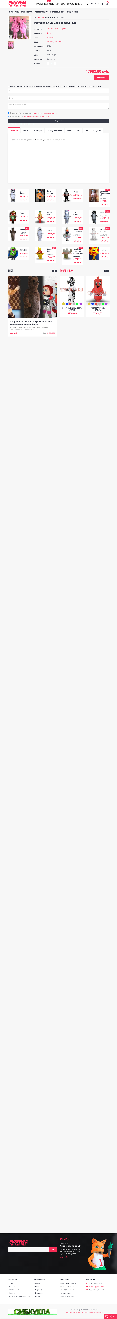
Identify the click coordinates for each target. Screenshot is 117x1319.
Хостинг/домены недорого (19, 1296)
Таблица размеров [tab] (54, 131)
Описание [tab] (14, 131)
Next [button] (56, 271)
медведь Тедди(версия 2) (106, 193)
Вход (37, 1287)
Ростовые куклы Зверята (22, 12)
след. (76, 12)
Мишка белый (103, 231)
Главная (39, 4)
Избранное (39, 1293)
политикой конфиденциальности (45, 113)
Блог (57, 4)
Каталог (12, 1293)
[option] (32, 306)
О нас (63, 4)
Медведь (23, 230)
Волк (75, 192)
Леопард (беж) (50, 213)
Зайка (49, 231)
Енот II (103, 212)
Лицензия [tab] (97, 131)
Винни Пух (49, 250)
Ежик (22, 213)
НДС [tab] (86, 131)
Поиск (37, 1296)
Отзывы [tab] (26, 131)
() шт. (110, 1316)
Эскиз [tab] (69, 131)
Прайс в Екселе (67, 1296)
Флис (49, 33)
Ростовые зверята (68, 1283)
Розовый (50, 37)
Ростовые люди (67, 1287)
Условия (12, 1287)
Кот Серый (76, 213)
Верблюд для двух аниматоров (78, 251)
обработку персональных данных (36, 117)
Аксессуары (66, 1293)
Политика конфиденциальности (92, 1313)
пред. (69, 12)
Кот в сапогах (50, 192)
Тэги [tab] (78, 131)
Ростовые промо (68, 1290)
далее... (13, 333)
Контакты (78, 4)
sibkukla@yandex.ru (96, 1287)
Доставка (70, 4)
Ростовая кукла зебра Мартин (72, 309)
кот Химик (22, 192)
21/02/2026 (51, 333)
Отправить (58, 121)
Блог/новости (14, 1290)
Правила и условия (73, 1313)
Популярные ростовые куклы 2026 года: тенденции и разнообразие (31, 322)
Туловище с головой (54, 42)
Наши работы (49, 2)
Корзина (38, 1290)
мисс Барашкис (77, 231)
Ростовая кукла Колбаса (98, 309)
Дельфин (23, 250)
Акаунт (38, 1283)
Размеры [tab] (38, 131)
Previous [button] (53, 271)
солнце (103, 250)
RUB (96, 4)
